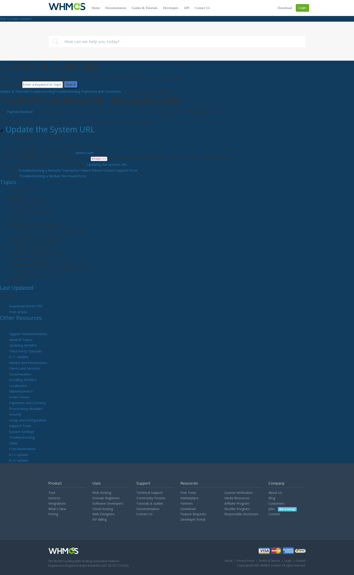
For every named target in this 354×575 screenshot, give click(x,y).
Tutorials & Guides (149, 503)
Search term (10, 84)
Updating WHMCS (23, 345)
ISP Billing (99, 519)
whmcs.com (85, 152)
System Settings (22, 431)
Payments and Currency (27, 402)
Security (15, 414)
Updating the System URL (107, 164)
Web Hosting (101, 492)
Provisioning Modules (25, 408)
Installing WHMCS (22, 379)
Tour (51, 492)
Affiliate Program (236, 503)
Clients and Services (24, 368)
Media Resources (237, 498)
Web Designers (103, 514)
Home (96, 8)
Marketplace (189, 498)
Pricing (53, 514)
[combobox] (177, 41)
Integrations (57, 503)
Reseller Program (237, 509)
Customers (276, 503)
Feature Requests (193, 514)
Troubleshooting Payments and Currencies (88, 91)
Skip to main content (15, 18)
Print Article (18, 312)
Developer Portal (192, 519)
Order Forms (19, 397)
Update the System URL (47, 129)
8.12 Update (18, 454)
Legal (287, 561)
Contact (274, 514)
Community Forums (150, 498)
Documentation (115, 8)
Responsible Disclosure (241, 514)
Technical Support (149, 492)
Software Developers (107, 503)
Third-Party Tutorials (25, 351)
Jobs (282, 509)
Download (285, 8)
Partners (186, 503)
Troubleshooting (42, 91)
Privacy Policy (245, 561)
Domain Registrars (106, 498)
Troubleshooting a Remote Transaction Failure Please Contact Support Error (78, 170)
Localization (18, 385)
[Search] (42, 84)
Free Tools (188, 492)
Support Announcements (28, 333)
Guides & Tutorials (145, 8)
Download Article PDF (26, 306)
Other (13, 443)
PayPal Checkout (20, 111)
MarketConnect (21, 391)
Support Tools (20, 425)
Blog (271, 498)
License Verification (238, 492)
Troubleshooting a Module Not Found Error (52, 176)
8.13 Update (18, 460)
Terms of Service (269, 561)
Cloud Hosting (102, 509)
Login (302, 7)
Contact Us (202, 8)
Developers (170, 8)
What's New (57, 509)
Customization (20, 374)
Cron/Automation (22, 448)
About (229, 561)
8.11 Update (18, 356)
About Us (275, 492)
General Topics (21, 339)
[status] (177, 153)
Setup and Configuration (27, 420)
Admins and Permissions (28, 362)
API (186, 8)
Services (54, 498)
